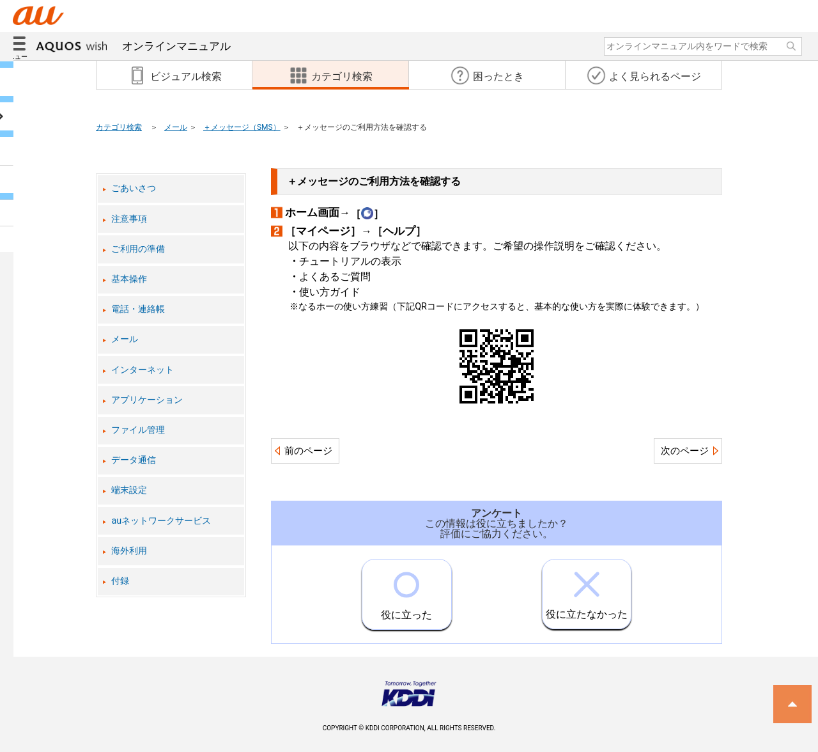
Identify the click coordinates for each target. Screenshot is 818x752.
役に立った (406, 590)
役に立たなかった (587, 590)
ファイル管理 (138, 430)
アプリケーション (147, 400)
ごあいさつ (133, 188)
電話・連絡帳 (138, 309)
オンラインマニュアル (133, 46)
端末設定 (129, 490)
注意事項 (129, 219)
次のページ (685, 451)
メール (175, 127)
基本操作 (129, 279)
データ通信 (133, 460)
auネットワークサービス (161, 520)
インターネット (142, 369)
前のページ (308, 451)
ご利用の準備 (138, 249)
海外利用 (129, 550)
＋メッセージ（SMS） (242, 127)
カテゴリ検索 (119, 127)
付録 (120, 581)
